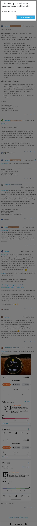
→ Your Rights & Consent (25, 17)
